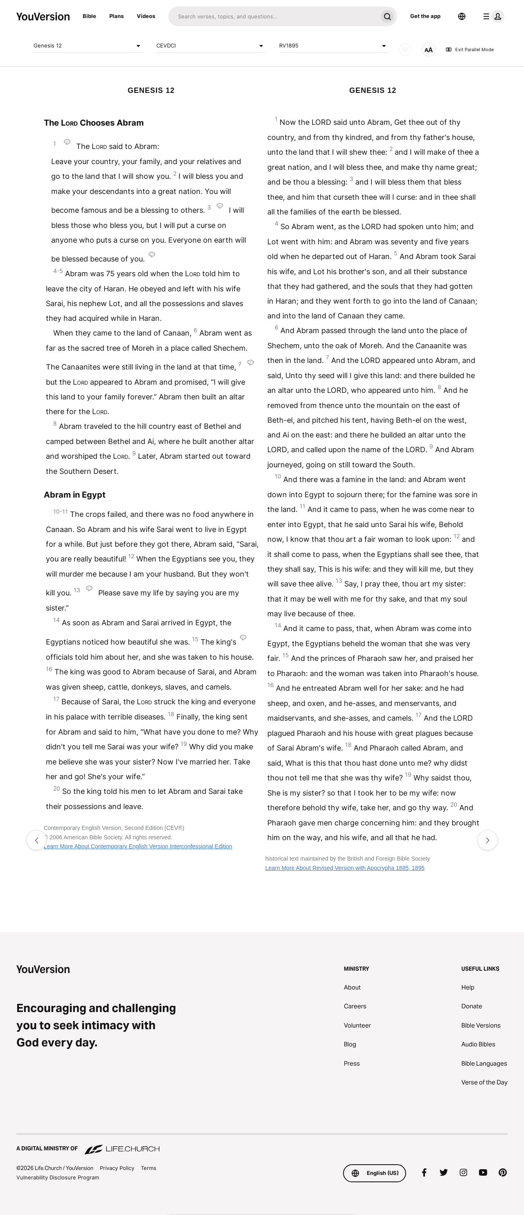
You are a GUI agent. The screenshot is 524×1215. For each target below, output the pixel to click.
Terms (148, 1168)
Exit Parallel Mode (469, 49)
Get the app (425, 16)
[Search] (272, 16)
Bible (89, 16)
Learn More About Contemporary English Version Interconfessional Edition (138, 846)
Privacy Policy (117, 1168)
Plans (116, 16)
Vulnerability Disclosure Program (57, 1177)
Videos (146, 16)
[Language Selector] (462, 16)
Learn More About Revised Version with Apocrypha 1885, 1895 (345, 868)
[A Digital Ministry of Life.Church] (262, 1144)
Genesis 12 (88, 46)
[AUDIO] (405, 49)
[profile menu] (492, 16)
